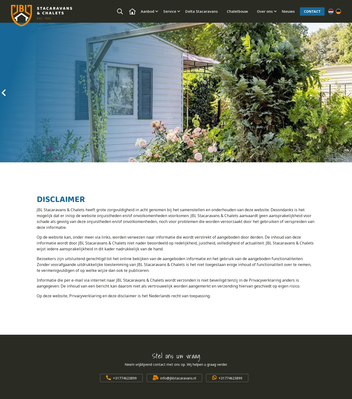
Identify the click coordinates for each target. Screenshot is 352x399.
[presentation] (3, 93)
